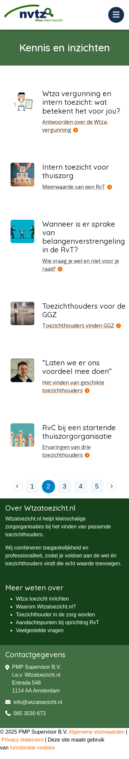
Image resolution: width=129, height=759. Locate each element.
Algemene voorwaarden (96, 732)
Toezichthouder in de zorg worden (55, 614)
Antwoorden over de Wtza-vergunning (75, 125)
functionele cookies (32, 747)
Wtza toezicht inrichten (42, 599)
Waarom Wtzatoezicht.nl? (46, 606)
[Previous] (18, 486)
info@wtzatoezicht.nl (33, 702)
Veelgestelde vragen (40, 630)
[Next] (111, 486)
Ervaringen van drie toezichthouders (66, 451)
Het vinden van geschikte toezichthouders (73, 386)
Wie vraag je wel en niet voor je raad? (80, 264)
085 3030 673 (25, 713)
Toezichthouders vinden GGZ (78, 325)
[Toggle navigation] (116, 15)
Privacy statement (22, 740)
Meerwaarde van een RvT (73, 186)
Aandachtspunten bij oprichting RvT (57, 622)
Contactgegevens (35, 654)
